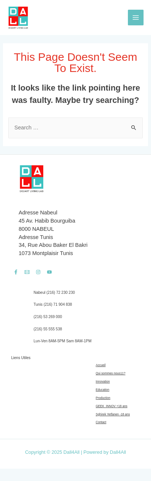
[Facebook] (16, 272)
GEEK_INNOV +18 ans (112, 406)
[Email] (27, 272)
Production (103, 398)
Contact (101, 422)
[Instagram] (38, 272)
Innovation (103, 381)
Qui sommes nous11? (111, 373)
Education (102, 390)
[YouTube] (49, 272)
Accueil (101, 365)
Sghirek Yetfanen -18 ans (113, 414)
